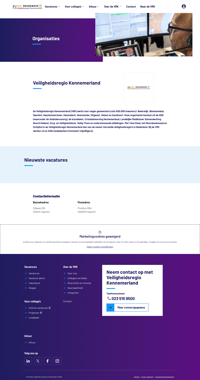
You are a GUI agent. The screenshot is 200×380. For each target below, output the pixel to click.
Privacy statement (147, 377)
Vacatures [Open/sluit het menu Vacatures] (53, 6)
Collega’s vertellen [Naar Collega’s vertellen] (77, 278)
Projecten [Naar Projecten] (33, 312)
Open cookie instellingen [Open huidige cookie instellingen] (100, 246)
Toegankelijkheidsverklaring (164, 377)
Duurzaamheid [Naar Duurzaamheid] (75, 287)
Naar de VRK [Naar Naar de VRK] (147, 6)
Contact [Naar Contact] (131, 6)
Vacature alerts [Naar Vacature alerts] (36, 278)
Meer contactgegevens (131, 307)
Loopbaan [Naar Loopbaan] (33, 317)
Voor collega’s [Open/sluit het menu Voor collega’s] (75, 6)
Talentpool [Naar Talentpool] (34, 282)
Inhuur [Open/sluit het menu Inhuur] (94, 6)
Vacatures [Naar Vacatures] (33, 273)
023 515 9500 (121, 298)
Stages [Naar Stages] (32, 287)
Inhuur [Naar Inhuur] (32, 342)
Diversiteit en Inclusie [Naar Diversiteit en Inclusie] (79, 282)
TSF (35, 377)
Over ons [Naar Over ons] (72, 273)
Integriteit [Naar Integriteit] (73, 292)
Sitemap (137, 377)
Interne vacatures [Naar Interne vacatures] (38, 307)
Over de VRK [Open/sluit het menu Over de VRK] (113, 6)
